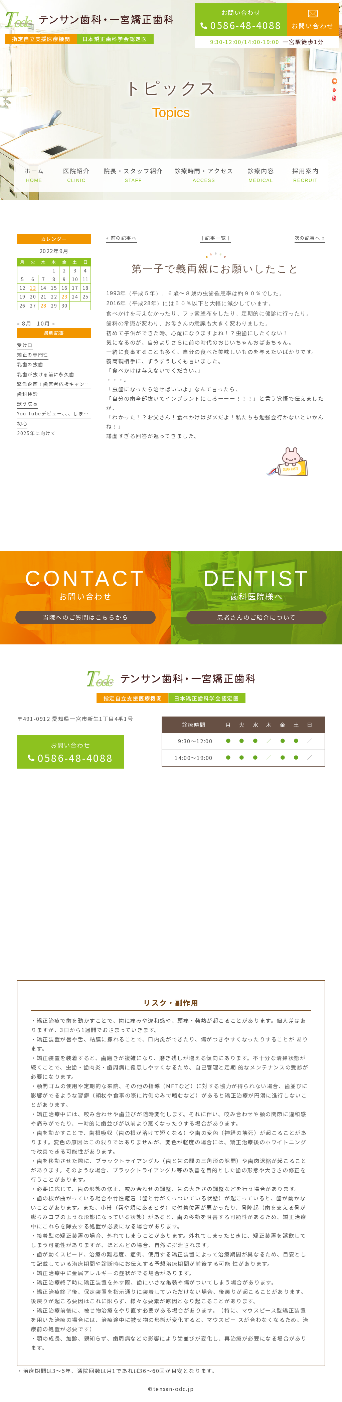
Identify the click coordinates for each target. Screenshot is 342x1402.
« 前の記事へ (121, 237)
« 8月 (24, 323)
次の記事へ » (310, 237)
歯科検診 (27, 394)
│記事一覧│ (215, 237)
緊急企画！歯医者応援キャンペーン (58, 384)
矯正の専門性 (32, 354)
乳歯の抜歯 (30, 364)
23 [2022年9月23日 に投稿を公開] (64, 296)
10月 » (46, 323)
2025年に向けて (36, 433)
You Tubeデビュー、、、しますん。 (58, 413)
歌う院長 (27, 403)
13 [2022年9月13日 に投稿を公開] (33, 287)
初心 (22, 423)
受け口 (25, 345)
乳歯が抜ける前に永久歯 (45, 374)
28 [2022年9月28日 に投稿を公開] (43, 305)
